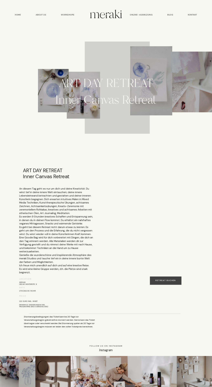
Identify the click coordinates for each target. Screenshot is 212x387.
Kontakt (192, 15)
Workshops (67, 15)
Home (18, 15)
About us (41, 15)
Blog (170, 15)
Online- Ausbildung (141, 15)
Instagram (106, 350)
